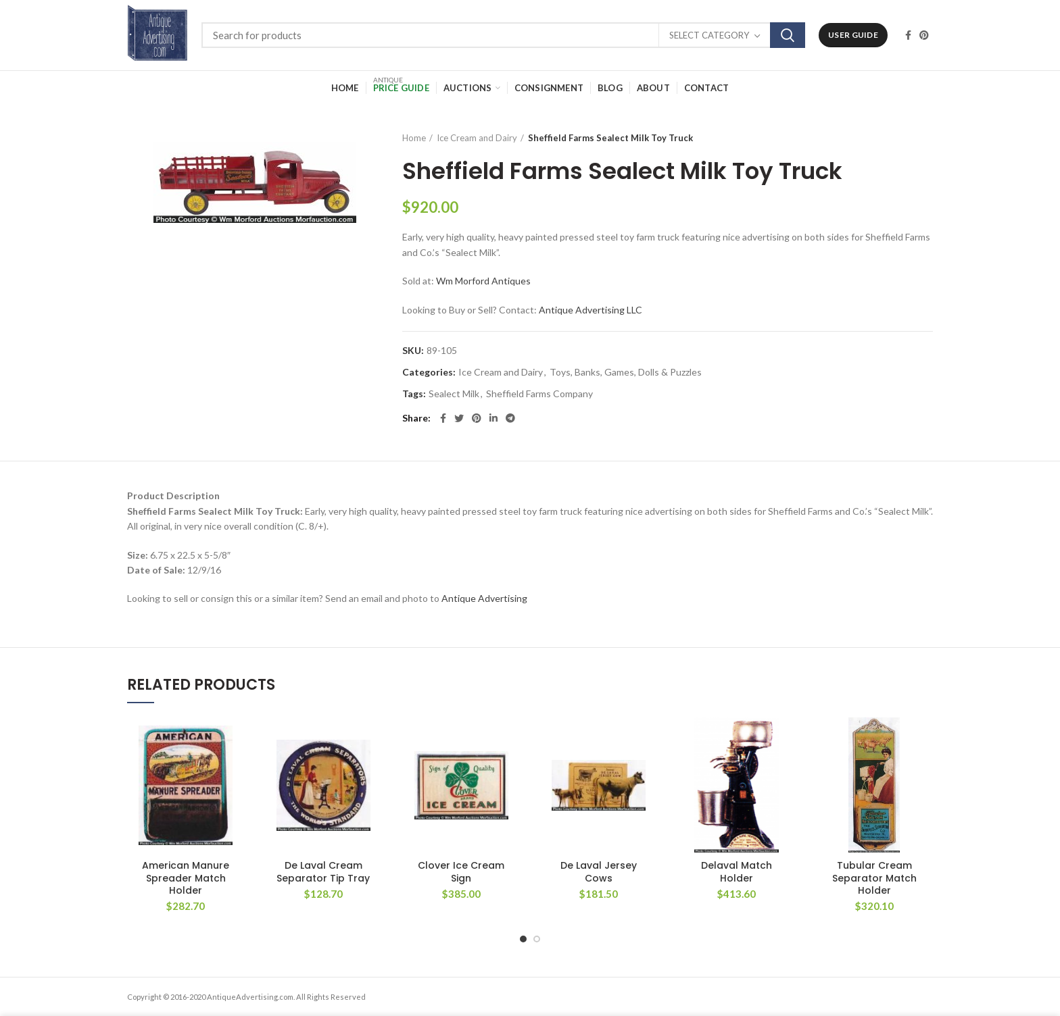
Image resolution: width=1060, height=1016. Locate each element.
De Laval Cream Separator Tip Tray (323, 871)
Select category (709, 35)
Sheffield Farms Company (539, 393)
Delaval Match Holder (736, 871)
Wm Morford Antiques (483, 280)
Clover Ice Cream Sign (461, 871)
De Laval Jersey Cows (598, 871)
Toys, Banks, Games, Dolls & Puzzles (626, 372)
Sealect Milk (454, 393)
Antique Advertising (484, 598)
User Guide (853, 35)
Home (414, 137)
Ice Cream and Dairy (477, 137)
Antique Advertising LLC (590, 309)
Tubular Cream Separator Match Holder (874, 877)
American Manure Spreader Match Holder (185, 877)
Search (787, 35)
